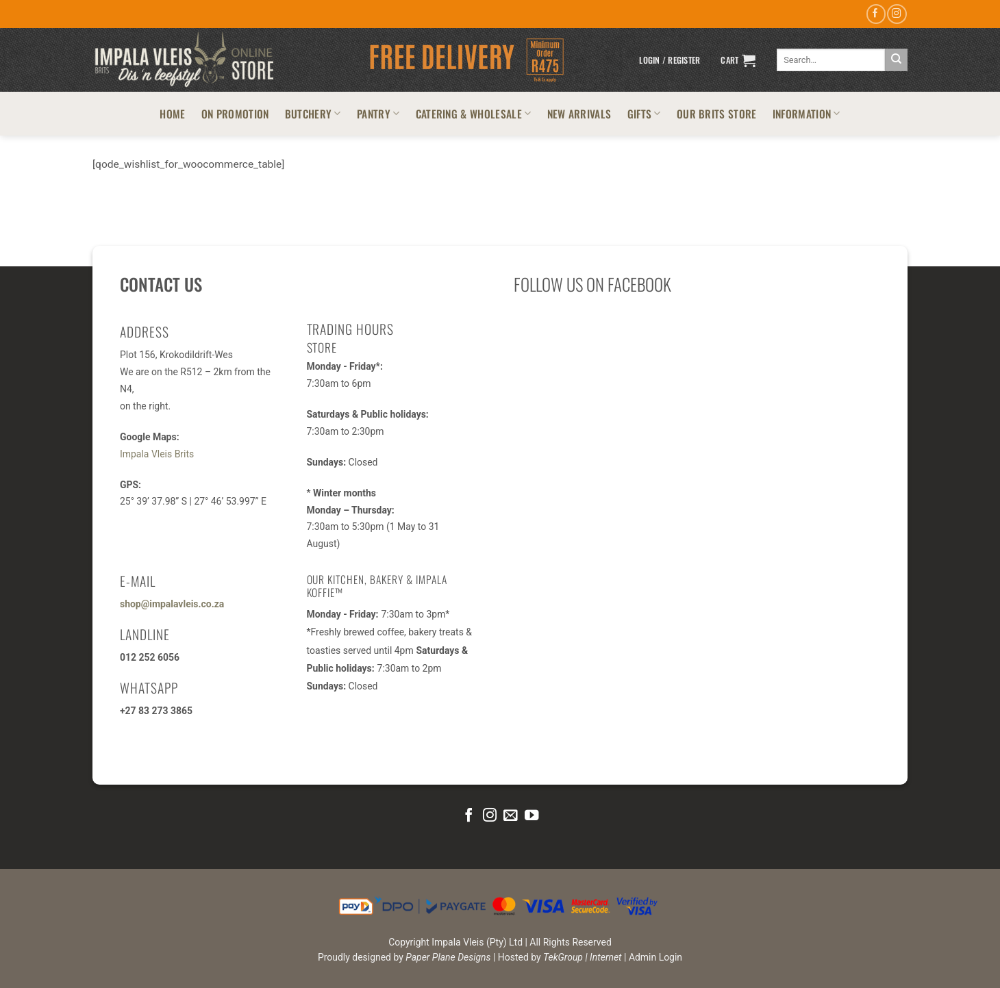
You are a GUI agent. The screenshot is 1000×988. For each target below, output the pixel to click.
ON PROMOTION (235, 113)
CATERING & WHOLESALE (474, 113)
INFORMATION (806, 113)
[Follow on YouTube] (531, 816)
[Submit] (896, 60)
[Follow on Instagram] (896, 14)
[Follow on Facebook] (876, 14)
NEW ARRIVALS (579, 113)
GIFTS (644, 113)
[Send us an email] (510, 816)
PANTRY (378, 113)
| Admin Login (653, 957)
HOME (172, 113)
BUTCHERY (313, 113)
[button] (669, 60)
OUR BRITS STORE (717, 113)
